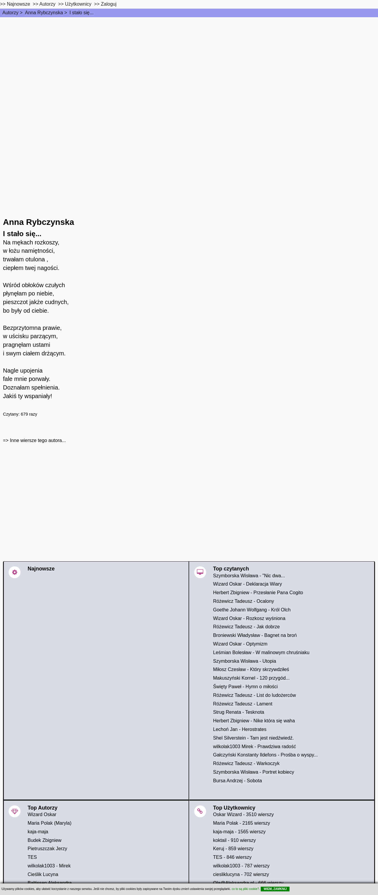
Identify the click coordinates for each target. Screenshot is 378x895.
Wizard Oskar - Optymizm (240, 643)
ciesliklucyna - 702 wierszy (241, 874)
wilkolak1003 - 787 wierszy (241, 865)
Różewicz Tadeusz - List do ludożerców (254, 695)
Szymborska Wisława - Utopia (244, 661)
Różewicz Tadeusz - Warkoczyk (246, 763)
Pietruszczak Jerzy (47, 848)
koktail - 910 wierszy (234, 840)
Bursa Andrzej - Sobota (237, 780)
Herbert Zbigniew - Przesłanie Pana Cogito (258, 592)
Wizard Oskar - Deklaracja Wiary (247, 583)
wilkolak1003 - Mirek (49, 865)
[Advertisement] (189, 61)
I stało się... (81, 12)
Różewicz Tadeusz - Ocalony (243, 601)
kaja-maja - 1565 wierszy (239, 831)
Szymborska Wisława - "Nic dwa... (249, 575)
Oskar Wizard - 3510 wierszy (243, 814)
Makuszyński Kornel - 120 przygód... (251, 678)
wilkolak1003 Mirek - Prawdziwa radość (254, 746)
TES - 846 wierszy (232, 857)
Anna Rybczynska (44, 12)
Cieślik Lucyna (43, 874)
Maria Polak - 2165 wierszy (241, 823)
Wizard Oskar (42, 814)
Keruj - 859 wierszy (233, 848)
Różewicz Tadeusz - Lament (243, 703)
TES (32, 857)
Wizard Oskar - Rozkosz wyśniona (249, 618)
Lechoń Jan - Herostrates (240, 729)
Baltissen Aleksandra (50, 883)
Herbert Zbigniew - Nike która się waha (254, 720)
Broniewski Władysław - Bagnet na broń (255, 635)
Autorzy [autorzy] (47, 4)
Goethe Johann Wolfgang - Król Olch (252, 609)
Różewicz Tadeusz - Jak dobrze (246, 626)
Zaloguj (108, 4)
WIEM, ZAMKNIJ (275, 889)
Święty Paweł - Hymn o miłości (245, 686)
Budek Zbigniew (44, 840)
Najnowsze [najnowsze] (18, 4)
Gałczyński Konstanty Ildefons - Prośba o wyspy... (265, 754)
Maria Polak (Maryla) (50, 823)
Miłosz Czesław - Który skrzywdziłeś (251, 669)
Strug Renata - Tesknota (238, 712)
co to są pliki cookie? (245, 889)
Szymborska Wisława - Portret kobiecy (253, 772)
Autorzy (10, 12)
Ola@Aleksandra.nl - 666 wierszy (248, 883)
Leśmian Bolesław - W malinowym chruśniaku (261, 652)
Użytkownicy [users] (78, 4)
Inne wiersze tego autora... (38, 440)
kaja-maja (38, 831)
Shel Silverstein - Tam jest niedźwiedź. (253, 737)
